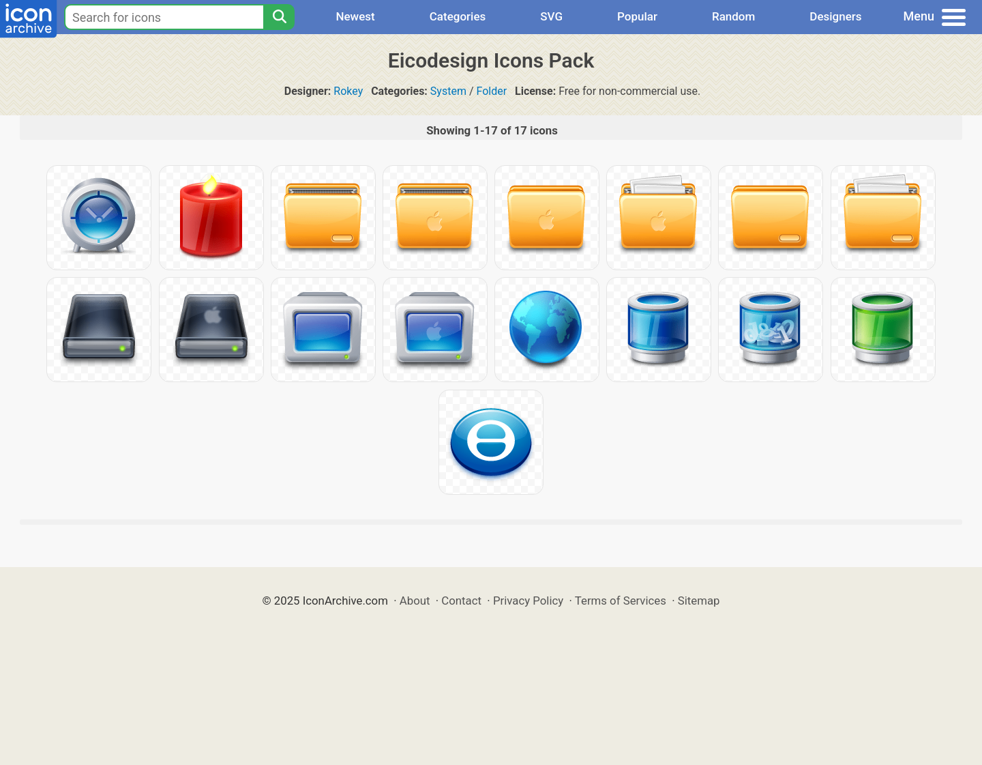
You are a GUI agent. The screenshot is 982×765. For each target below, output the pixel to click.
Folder (491, 91)
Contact (461, 600)
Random (733, 16)
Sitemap (699, 600)
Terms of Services (620, 600)
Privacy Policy (528, 600)
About (415, 600)
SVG (551, 16)
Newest (355, 16)
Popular (637, 16)
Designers (835, 16)
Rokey (348, 91)
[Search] (279, 17)
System (448, 91)
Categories (458, 16)
